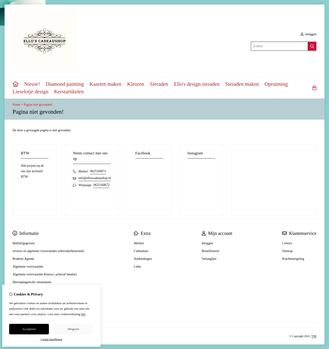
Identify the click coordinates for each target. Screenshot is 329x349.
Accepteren (29, 329)
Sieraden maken (242, 84)
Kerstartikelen (69, 91)
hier (83, 314)
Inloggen (207, 243)
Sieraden (159, 84)
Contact (287, 243)
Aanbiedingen (143, 258)
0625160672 (98, 171)
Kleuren (135, 84)
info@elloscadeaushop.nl (94, 178)
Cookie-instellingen (51, 339)
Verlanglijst (209, 258)
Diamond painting (65, 84)
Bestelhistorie (210, 251)
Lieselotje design (30, 91)
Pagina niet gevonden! (38, 104)
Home (16, 104)
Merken (139, 243)
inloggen (309, 34)
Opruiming (276, 84)
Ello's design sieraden (197, 84)
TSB (313, 336)
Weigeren (73, 329)
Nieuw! (32, 84)
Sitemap (287, 251)
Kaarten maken (106, 84)
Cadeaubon (141, 251)
